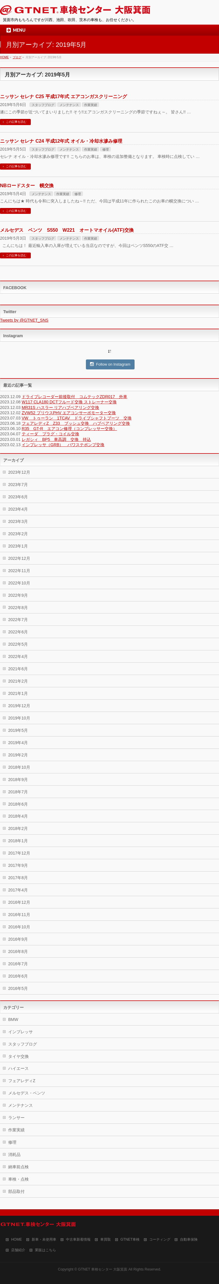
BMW (13, 1019)
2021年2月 (18, 681)
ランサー (16, 1117)
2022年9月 (18, 595)
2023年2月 (18, 533)
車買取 (105, 1239)
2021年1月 (18, 693)
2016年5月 (18, 988)
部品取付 (16, 1191)
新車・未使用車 (44, 1239)
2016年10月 (19, 927)
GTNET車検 (130, 1239)
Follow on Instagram (110, 364)
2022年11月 (19, 570)
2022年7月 (18, 619)
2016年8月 (18, 951)
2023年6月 (18, 496)
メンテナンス (69, 105)
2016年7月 (18, 963)
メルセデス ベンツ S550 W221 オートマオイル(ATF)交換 (67, 230)
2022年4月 (18, 656)
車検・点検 (18, 1179)
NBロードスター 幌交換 (27, 185)
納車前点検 (18, 1166)
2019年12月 (19, 705)
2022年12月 (19, 558)
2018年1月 (18, 840)
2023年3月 (18, 521)
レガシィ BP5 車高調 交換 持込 (56, 439)
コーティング (159, 1239)
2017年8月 (18, 877)
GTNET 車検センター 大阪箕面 (102, 1269)
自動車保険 (189, 1239)
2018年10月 (19, 767)
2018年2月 (18, 828)
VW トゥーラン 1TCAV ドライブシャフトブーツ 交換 (77, 418)
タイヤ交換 (18, 1056)
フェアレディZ (21, 1080)
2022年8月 (18, 607)
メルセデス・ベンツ (26, 1093)
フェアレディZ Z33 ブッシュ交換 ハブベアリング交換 (76, 423)
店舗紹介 (18, 1250)
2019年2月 (18, 755)
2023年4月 (18, 509)
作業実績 (90, 105)
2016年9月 (18, 939)
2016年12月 (19, 902)
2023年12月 (19, 472)
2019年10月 (19, 718)
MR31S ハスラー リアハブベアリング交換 (60, 407)
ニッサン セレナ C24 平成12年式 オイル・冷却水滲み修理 (61, 141)
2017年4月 (18, 890)
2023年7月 (18, 484)
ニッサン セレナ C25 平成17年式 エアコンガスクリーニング (63, 96)
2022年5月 (18, 644)
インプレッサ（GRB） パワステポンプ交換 (63, 444)
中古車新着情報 (78, 1239)
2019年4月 (18, 742)
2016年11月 (19, 914)
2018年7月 (18, 792)
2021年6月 (18, 668)
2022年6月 (18, 632)
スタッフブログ (43, 105)
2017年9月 (18, 865)
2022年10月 (19, 583)
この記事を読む (16, 121)
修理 (105, 149)
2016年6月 (18, 976)
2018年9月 (18, 779)
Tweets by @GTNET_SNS (24, 320)
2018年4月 (18, 816)
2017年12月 (19, 853)
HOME (16, 1239)
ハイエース (18, 1068)
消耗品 (14, 1154)
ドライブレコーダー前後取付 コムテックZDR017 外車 (74, 396)
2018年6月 (18, 804)
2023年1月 (18, 546)
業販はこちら (45, 1250)
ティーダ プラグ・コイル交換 (50, 434)
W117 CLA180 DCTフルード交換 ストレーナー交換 (69, 402)
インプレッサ (20, 1031)
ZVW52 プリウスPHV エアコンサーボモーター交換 (69, 412)
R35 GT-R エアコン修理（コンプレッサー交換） (69, 428)
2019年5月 (18, 730)
